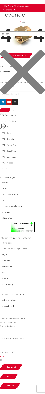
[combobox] (22, 33)
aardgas (6, 212)
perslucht (6, 182)
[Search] (5, 110)
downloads (7, 243)
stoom (5, 188)
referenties (7, 267)
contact (6, 279)
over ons (6, 261)
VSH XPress (7, 163)
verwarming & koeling (12, 206)
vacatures (8, 284)
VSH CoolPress (9, 157)
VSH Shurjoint (8, 139)
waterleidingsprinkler (11, 194)
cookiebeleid (8, 306)
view (2, 356)
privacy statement (10, 300)
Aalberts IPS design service (14, 249)
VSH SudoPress (9, 151)
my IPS (5, 255)
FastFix (5, 169)
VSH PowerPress (9, 145)
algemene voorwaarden (13, 294)
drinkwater (7, 218)
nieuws (5, 273)
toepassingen (8, 177)
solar (4, 200)
